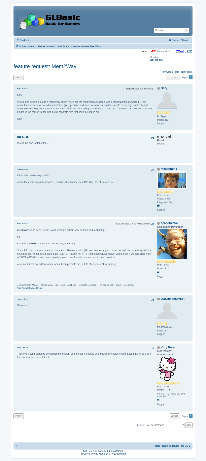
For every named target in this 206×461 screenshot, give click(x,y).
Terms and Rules (170, 446)
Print (18, 77)
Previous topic (171, 72)
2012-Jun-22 (22, 88)
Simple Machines (113, 451)
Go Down (172, 77)
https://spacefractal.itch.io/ (29, 288)
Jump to (141, 425)
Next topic (187, 72)
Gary (164, 88)
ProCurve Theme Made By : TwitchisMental (103, 453)
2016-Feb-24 (22, 348)
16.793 (188, 51)
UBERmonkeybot (172, 298)
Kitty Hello (168, 347)
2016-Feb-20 (22, 299)
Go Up (174, 416)
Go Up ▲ (185, 446)
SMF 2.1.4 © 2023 (93, 451)
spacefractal (169, 223)
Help (157, 446)
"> (16, 446)
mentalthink (169, 168)
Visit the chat (156, 60)
